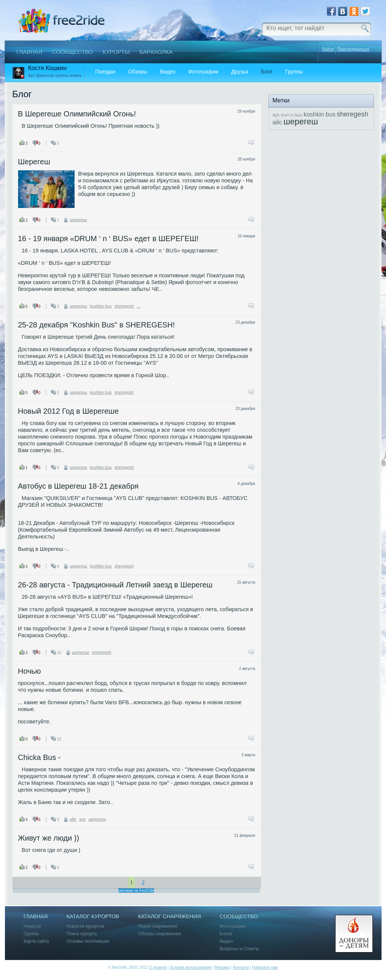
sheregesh (124, 306)
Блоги (226, 933)
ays (82, 819)
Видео (167, 72)
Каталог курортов (93, 916)
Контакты (241, 967)
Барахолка (155, 52)
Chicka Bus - (39, 757)
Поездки (105, 72)
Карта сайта (36, 941)
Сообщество (72, 52)
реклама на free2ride (136, 890)
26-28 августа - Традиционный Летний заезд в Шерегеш (115, 585)
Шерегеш (34, 161)
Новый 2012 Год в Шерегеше (68, 411)
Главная (30, 52)
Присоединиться (353, 49)
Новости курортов (85, 926)
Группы (294, 72)
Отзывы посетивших (88, 941)
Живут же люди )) (48, 838)
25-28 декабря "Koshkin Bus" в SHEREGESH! (96, 325)
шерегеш (78, 219)
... (138, 306)
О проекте (157, 967)
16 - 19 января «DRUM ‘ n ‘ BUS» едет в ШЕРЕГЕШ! (108, 238)
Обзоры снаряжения (159, 933)
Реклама (222, 967)
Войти (328, 49)
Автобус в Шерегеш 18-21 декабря (78, 486)
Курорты (116, 52)
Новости (32, 926)
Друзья (239, 72)
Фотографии (203, 72)
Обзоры (137, 72)
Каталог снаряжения (169, 916)
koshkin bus (101, 306)
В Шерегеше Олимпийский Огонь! (77, 114)
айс (73, 819)
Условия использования (191, 967)
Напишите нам (265, 967)
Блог (266, 72)
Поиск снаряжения (157, 926)
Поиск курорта (82, 933)
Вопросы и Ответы (239, 948)
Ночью (29, 671)
